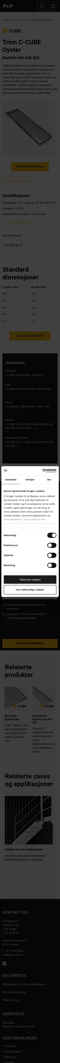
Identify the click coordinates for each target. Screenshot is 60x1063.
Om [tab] (49, 479)
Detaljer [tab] (30, 479)
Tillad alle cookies (30, 579)
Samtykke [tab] (10, 479)
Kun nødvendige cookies (30, 589)
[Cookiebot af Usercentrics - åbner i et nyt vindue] (42, 471)
